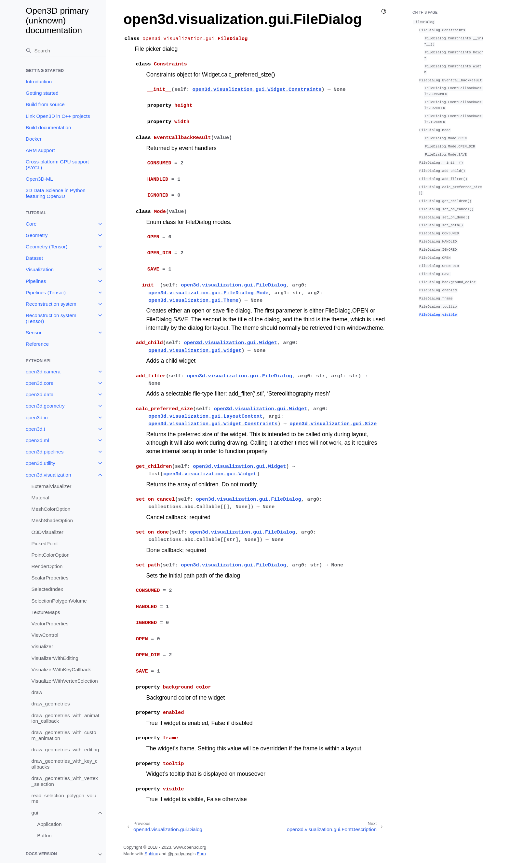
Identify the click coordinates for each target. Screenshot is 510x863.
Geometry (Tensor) (46, 246)
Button (44, 835)
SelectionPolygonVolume (59, 601)
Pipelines (36, 281)
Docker (34, 139)
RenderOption (47, 566)
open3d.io (37, 417)
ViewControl (45, 635)
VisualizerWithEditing (55, 658)
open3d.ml (37, 440)
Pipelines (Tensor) (46, 292)
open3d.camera (43, 371)
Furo (201, 853)
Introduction (39, 81)
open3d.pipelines (44, 451)
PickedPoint (45, 543)
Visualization (40, 269)
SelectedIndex (47, 589)
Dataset (34, 258)
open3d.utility (40, 463)
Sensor (34, 332)
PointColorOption (51, 555)
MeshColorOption (51, 509)
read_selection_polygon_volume (64, 798)
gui (35, 812)
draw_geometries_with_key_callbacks (65, 764)
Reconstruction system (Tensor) (51, 318)
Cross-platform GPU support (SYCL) (57, 164)
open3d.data (40, 394)
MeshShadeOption (52, 520)
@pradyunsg (180, 853)
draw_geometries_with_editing (65, 749)
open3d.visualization (48, 475)
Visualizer (42, 646)
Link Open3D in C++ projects (58, 116)
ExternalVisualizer (52, 486)
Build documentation (48, 127)
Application (49, 824)
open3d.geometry (45, 406)
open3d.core (40, 383)
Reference (37, 344)
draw (37, 692)
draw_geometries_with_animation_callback (66, 718)
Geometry (37, 235)
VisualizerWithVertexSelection (65, 681)
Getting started (42, 93)
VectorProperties (50, 623)
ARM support (40, 150)
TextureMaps (46, 612)
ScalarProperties (50, 577)
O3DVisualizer (47, 532)
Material (40, 497)
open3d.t (35, 429)
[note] (63, 854)
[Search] (63, 50)
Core (31, 224)
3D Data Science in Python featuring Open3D (56, 193)
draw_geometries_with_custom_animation (64, 735)
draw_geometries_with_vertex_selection (65, 781)
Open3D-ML (39, 179)
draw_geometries (51, 703)
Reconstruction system (51, 304)
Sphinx (151, 853)
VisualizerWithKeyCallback (61, 669)
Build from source (45, 104)
